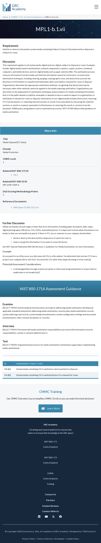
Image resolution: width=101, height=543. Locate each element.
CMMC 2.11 (17, 17)
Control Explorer (34, 17)
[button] (96, 7)
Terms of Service (45, 539)
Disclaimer (59, 539)
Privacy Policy (28, 539)
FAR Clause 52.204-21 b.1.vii (26, 207)
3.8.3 (15, 175)
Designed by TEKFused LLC (83, 531)
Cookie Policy (72, 539)
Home (5, 17)
